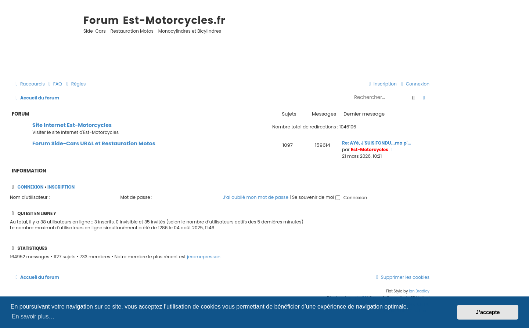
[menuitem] (54, 84)
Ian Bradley (419, 291)
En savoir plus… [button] (33, 316)
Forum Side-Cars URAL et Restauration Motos (93, 143)
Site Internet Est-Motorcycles (72, 125)
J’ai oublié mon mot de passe (255, 197)
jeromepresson (203, 257)
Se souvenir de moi (316, 197)
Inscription (61, 187)
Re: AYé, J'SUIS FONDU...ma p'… (376, 143)
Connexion (30, 187)
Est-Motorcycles (369, 149)
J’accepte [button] (488, 312)
